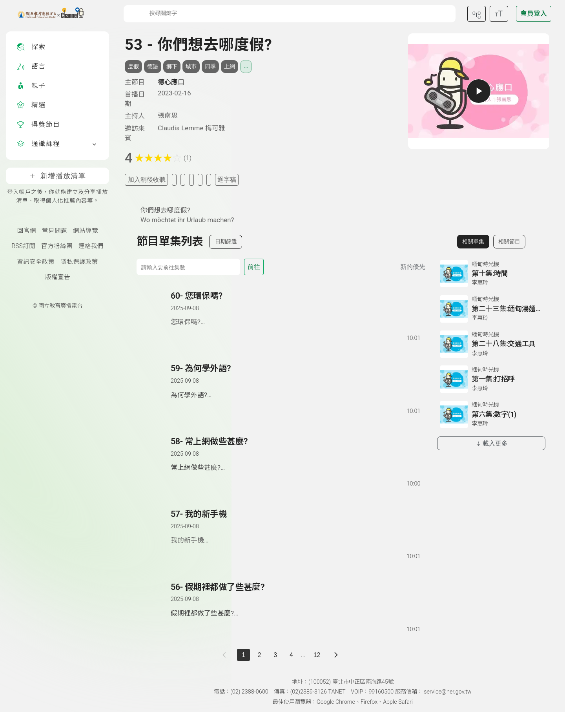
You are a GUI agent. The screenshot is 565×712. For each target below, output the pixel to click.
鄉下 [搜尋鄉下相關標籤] (171, 66)
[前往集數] (188, 267)
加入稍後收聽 (147, 179)
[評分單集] (200, 179)
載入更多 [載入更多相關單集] (491, 443)
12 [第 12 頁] (316, 655)
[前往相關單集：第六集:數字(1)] (491, 414)
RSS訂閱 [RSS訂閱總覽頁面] (23, 246)
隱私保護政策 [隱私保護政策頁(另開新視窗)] (79, 261)
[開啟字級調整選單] (499, 14)
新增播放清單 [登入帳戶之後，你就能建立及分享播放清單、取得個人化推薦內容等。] (57, 176)
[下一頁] (336, 655)
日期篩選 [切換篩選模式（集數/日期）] (226, 241)
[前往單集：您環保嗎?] (295, 309)
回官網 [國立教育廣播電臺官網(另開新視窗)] (26, 230)
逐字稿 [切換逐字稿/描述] (226, 179)
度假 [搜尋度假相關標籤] (133, 66)
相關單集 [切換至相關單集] (473, 241)
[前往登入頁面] (533, 14)
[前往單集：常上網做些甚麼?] (295, 454)
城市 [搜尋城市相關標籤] (191, 66)
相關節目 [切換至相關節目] (509, 241)
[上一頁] (226, 655)
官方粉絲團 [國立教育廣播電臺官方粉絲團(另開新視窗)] (57, 246)
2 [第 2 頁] (259, 655)
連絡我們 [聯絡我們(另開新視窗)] (91, 246)
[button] (154, 316)
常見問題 (54, 230)
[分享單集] (191, 179)
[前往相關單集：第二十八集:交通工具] (491, 344)
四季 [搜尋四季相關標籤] (210, 66)
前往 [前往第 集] (254, 266)
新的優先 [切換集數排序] (412, 266)
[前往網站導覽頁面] (476, 14)
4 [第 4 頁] (291, 655)
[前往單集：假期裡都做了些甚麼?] (295, 600)
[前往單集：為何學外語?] (295, 381)
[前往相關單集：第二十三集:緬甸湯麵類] (491, 309)
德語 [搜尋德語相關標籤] (152, 66)
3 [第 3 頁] (275, 655)
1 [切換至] (243, 655)
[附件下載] (208, 179)
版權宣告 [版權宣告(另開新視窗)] (57, 277)
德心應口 (171, 82)
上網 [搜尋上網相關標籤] (229, 66)
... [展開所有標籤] (246, 66)
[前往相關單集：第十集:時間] (491, 273)
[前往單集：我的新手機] (295, 527)
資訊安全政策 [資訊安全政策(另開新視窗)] (36, 261)
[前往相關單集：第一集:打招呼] (491, 379)
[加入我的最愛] (174, 179)
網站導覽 (85, 230)
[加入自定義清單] (182, 179)
